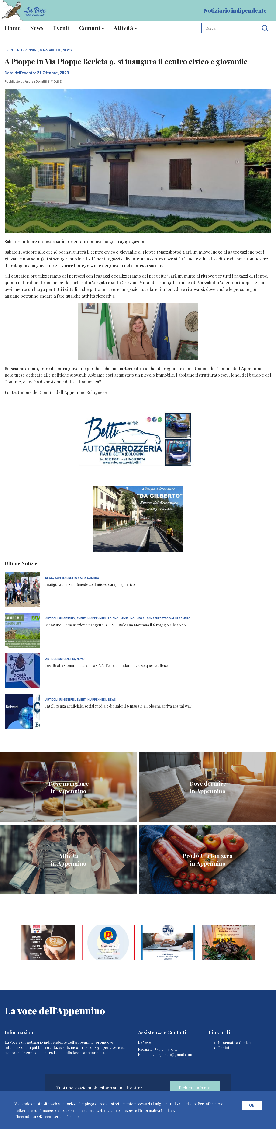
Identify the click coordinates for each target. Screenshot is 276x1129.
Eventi (61, 27)
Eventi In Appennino (21, 50)
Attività (123, 27)
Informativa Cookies (235, 1042)
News (37, 27)
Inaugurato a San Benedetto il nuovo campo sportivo (90, 584)
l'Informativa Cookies (156, 1110)
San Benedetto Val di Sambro (77, 578)
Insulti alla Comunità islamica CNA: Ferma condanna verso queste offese (106, 665)
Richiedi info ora (194, 1088)
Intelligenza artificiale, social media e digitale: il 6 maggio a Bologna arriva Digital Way (118, 706)
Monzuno (128, 618)
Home (13, 27)
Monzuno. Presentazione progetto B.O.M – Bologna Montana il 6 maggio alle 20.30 (115, 624)
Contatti (224, 1047)
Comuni (89, 27)
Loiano (113, 618)
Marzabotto (50, 50)
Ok (251, 1105)
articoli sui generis (60, 618)
